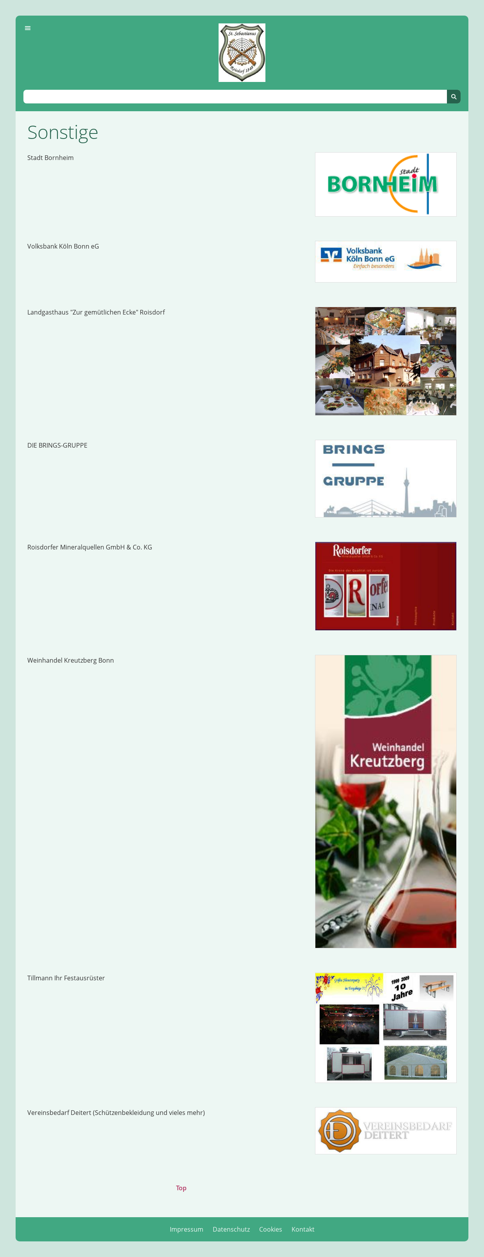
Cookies (270, 1229)
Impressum (186, 1229)
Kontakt (303, 1229)
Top (181, 1188)
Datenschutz (231, 1229)
